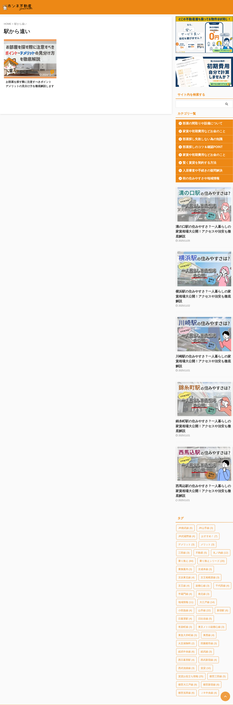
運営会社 (58, 680)
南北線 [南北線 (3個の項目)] (203, 563)
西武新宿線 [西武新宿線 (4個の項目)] (209, 629)
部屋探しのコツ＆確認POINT (198, 146)
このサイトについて (106, 680)
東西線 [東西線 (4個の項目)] (208, 605)
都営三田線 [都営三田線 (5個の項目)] (217, 646)
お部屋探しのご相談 (131, 680)
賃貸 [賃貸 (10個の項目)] (206, 638)
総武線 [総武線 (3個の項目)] (206, 621)
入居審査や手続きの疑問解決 (198, 170)
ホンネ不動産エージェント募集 (163, 680)
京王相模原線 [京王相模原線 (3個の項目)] (210, 547)
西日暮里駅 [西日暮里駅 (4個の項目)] (186, 629)
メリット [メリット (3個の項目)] (207, 514)
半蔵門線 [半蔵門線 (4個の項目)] (185, 563)
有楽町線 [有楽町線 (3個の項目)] (185, 596)
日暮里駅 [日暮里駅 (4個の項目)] (185, 588)
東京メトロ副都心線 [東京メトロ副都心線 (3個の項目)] (211, 596)
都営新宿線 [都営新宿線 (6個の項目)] (211, 654)
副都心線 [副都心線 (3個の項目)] (202, 555)
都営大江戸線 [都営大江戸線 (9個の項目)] (187, 654)
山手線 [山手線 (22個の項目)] (204, 580)
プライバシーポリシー (79, 680)
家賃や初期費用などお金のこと (199, 131)
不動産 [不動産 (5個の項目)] (201, 522)
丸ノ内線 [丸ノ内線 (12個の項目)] (220, 522)
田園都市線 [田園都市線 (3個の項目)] (209, 613)
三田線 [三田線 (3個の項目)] (184, 522)
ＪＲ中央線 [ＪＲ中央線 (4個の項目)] (209, 662)
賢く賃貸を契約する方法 (195, 162)
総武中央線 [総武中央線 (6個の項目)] (186, 621)
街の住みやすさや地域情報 (197, 178)
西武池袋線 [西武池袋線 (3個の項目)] (186, 638)
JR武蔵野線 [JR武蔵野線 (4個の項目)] (186, 506)
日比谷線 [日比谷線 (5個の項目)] (205, 588)
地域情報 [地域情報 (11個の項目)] (185, 572)
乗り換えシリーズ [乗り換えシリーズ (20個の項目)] (212, 530)
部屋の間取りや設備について (198, 123)
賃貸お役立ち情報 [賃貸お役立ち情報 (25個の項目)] (190, 646)
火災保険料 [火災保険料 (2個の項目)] (186, 613)
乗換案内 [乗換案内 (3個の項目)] (185, 539)
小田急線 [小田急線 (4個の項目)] (185, 580)
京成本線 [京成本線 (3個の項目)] (205, 539)
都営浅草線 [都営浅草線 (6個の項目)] (186, 662)
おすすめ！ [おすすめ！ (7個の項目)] (209, 506)
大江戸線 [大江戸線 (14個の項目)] (207, 572)
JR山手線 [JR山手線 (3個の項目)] (206, 497)
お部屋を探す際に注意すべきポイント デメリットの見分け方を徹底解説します (30, 88)
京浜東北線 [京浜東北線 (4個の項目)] (186, 547)
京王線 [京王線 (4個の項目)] (184, 555)
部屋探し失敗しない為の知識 (198, 139)
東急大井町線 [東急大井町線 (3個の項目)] (187, 605)
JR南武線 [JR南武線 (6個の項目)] (185, 497)
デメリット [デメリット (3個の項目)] (186, 514)
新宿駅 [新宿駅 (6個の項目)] (222, 580)
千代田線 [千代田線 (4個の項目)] (222, 555)
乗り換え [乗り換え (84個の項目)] (185, 530)
